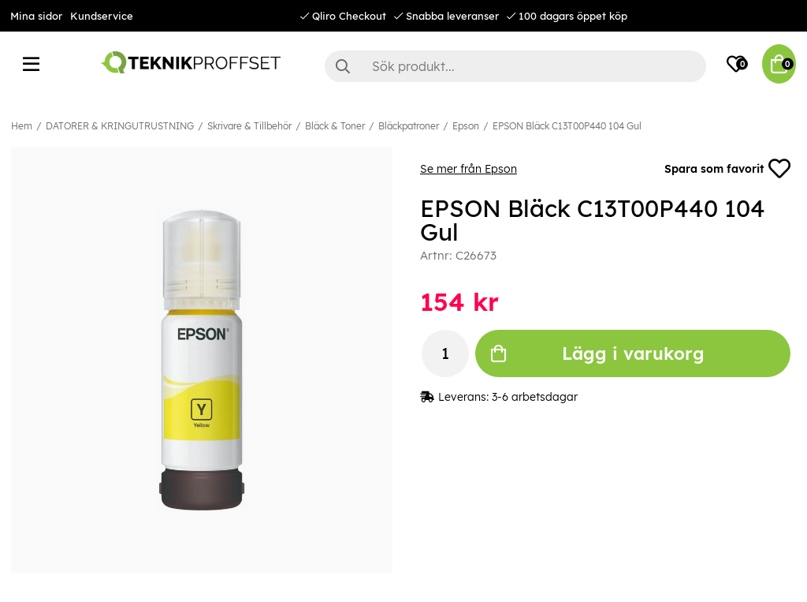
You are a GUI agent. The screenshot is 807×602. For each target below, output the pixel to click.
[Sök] (515, 66)
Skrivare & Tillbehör (249, 126)
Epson (465, 126)
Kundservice (101, 15)
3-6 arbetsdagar (535, 397)
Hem (21, 126)
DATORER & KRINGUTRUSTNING (120, 126)
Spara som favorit (727, 169)
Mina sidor (36, 15)
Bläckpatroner (408, 126)
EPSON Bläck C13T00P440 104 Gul (567, 126)
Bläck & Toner (335, 126)
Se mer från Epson (468, 169)
